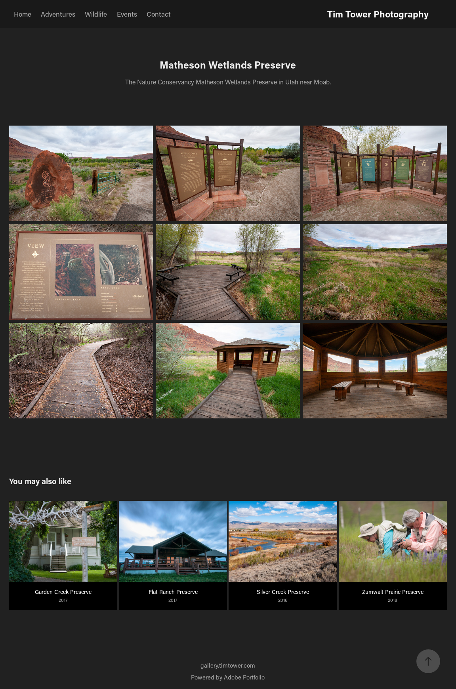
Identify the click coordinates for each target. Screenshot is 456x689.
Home (22, 14)
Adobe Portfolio (244, 677)
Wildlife (96, 14)
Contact (159, 14)
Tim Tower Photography (378, 14)
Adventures (58, 14)
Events (127, 14)
